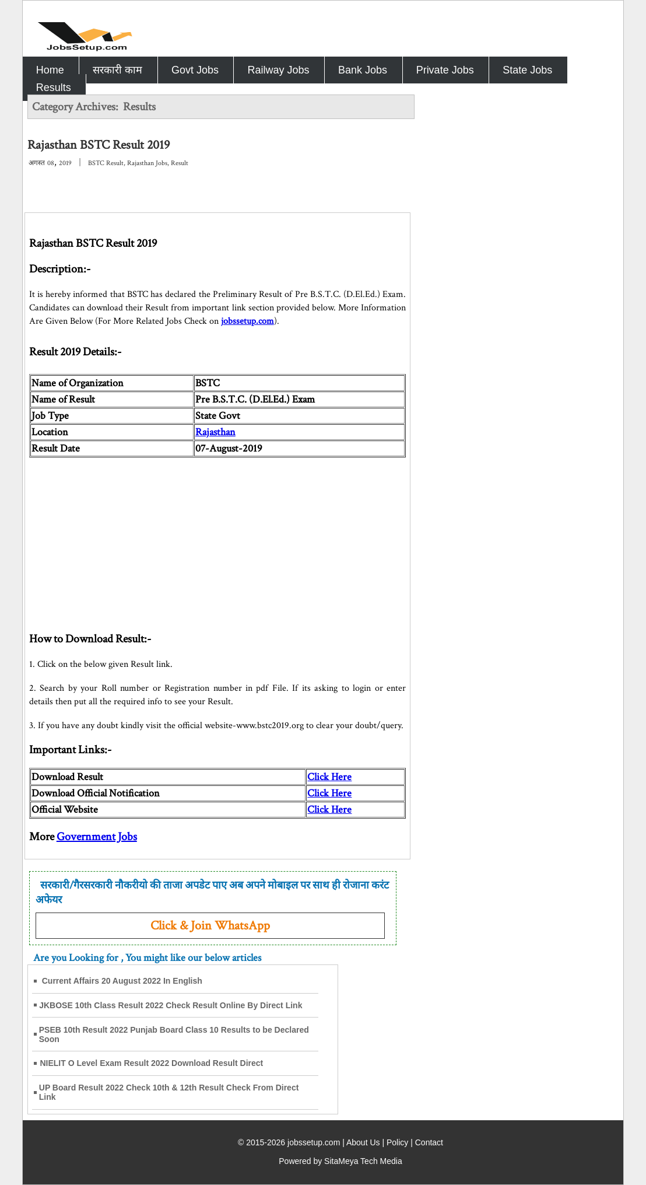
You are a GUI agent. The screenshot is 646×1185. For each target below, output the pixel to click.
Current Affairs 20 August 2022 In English (122, 980)
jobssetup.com (247, 321)
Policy (397, 1142)
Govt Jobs (195, 70)
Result (179, 163)
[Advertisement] (217, 539)
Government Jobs (97, 836)
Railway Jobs (278, 70)
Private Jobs (445, 70)
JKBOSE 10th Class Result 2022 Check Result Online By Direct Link (170, 1005)
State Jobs (527, 70)
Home (50, 70)
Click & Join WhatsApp (210, 925)
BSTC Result (106, 163)
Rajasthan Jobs (147, 163)
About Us (363, 1142)
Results (53, 87)
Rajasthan (215, 432)
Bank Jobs (362, 70)
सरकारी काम (117, 70)
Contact (429, 1142)
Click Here (329, 793)
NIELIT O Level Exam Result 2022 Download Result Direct (151, 1063)
